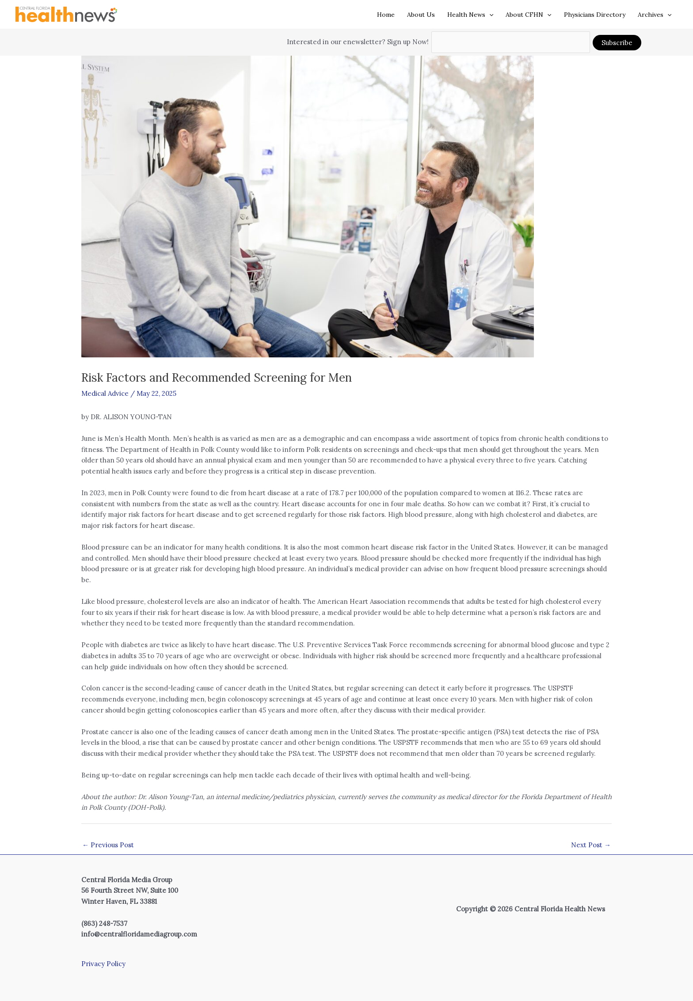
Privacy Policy (103, 963)
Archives (654, 14)
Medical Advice (105, 393)
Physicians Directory (594, 15)
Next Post (591, 845)
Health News (470, 14)
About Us (421, 15)
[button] (489, 14)
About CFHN (528, 14)
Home (386, 15)
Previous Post (108, 845)
